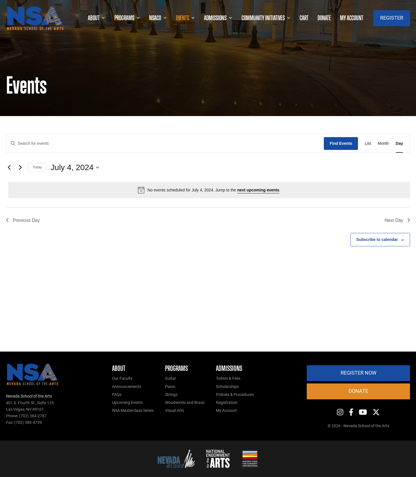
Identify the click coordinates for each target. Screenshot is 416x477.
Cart (304, 18)
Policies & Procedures (235, 394)
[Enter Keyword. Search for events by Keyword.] (165, 143)
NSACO (158, 18)
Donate (324, 18)
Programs (127, 18)
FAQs (116, 394)
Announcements (126, 386)
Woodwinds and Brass (185, 402)
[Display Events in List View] (368, 143)
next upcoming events (258, 190)
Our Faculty (122, 378)
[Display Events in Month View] (383, 143)
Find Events (340, 143)
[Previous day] (9, 167)
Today (37, 167)
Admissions (218, 18)
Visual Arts (174, 410)
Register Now (358, 373)
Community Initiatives (266, 18)
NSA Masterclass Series (133, 410)
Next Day (397, 220)
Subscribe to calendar (377, 239)
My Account (226, 410)
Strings (171, 394)
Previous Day (23, 220)
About (96, 18)
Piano (170, 386)
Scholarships (227, 386)
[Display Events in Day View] (399, 143)
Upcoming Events (127, 402)
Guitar (170, 378)
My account (351, 18)
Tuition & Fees (228, 378)
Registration (227, 402)
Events (185, 18)
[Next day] (20, 167)
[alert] (209, 190)
